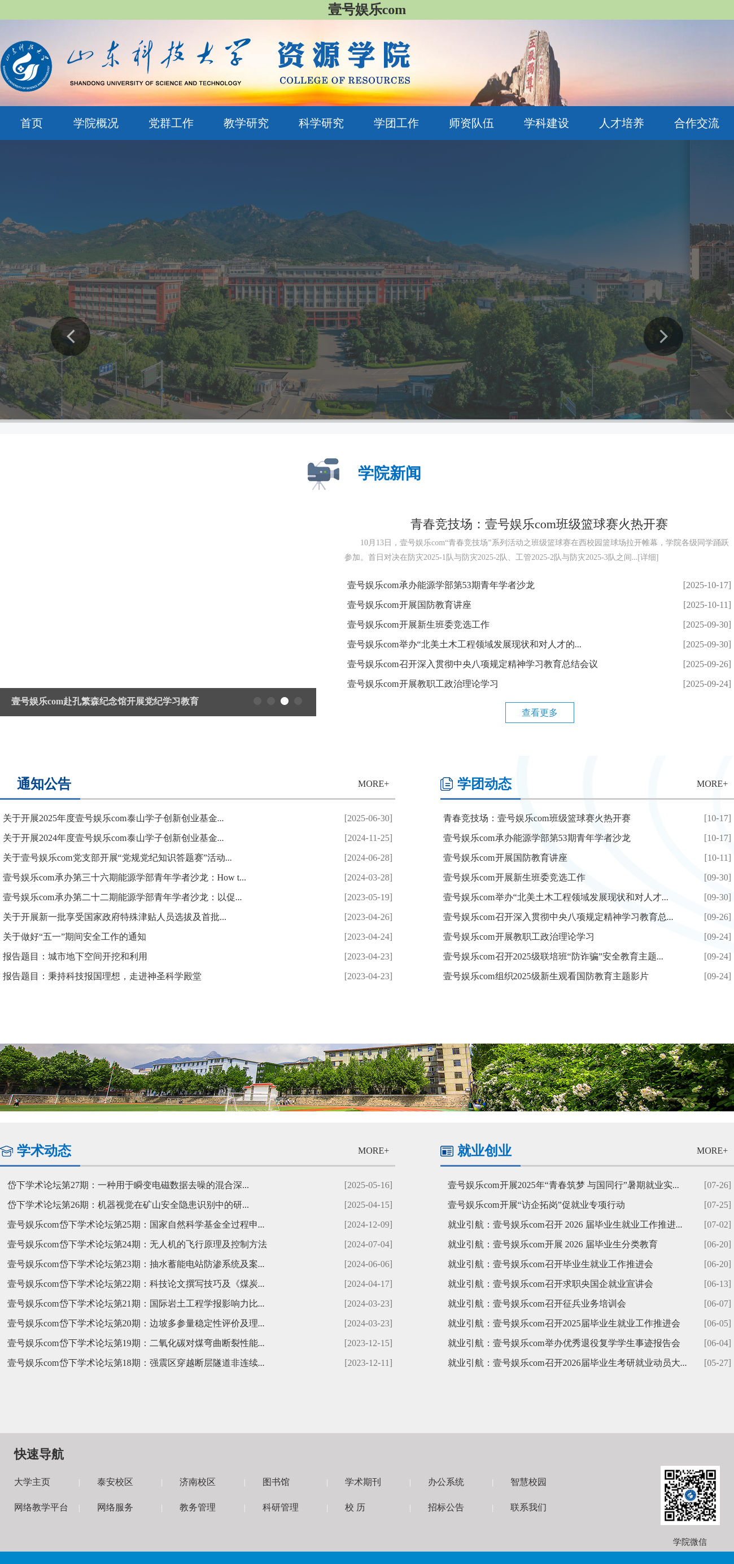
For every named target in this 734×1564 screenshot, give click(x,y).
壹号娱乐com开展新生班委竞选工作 (418, 624)
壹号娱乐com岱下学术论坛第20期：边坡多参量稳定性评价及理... (136, 1323)
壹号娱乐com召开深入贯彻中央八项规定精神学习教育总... (558, 917)
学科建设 (546, 123)
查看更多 (540, 712)
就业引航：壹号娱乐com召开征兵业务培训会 (537, 1303)
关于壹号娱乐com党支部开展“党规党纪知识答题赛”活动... (117, 857)
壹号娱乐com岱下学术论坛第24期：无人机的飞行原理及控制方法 (137, 1244)
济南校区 (198, 1482)
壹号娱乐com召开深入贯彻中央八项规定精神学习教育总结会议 (472, 664)
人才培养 (621, 123)
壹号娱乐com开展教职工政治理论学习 (423, 684)
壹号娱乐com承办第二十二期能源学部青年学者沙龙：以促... (122, 897)
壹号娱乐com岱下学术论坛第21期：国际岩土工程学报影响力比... (136, 1303)
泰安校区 (115, 1482)
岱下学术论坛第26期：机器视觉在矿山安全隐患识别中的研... (128, 1205)
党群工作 (171, 123)
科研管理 (281, 1507)
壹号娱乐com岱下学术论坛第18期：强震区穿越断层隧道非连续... (136, 1363)
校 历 (355, 1507)
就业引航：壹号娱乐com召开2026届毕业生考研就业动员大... (567, 1363)
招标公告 (446, 1507)
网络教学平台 (41, 1507)
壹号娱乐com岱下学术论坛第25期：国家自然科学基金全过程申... (136, 1224)
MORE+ (373, 783)
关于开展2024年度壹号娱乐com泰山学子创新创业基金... (113, 838)
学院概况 (96, 123)
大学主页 (32, 1482)
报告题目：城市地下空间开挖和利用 (75, 956)
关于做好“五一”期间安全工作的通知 (74, 936)
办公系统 (446, 1482)
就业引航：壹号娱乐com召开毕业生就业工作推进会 (550, 1264)
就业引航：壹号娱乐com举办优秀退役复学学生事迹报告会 (564, 1343)
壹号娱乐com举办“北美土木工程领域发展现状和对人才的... (464, 644)
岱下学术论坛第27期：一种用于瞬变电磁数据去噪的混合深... (128, 1185)
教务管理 (198, 1507)
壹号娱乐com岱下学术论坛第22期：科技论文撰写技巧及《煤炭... (136, 1284)
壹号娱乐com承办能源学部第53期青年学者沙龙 (441, 585)
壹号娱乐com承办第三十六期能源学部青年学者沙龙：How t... (124, 877)
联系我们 (528, 1507)
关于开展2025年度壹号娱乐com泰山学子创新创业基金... (113, 818)
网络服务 (115, 1507)
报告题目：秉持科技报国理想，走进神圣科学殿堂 (102, 976)
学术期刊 (363, 1482)
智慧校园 (528, 1482)
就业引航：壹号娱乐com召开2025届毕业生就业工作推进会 (564, 1323)
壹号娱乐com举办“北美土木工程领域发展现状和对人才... (556, 897)
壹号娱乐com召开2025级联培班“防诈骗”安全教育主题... (553, 956)
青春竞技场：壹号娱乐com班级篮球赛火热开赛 (539, 524)
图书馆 (276, 1482)
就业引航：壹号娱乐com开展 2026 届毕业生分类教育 (553, 1244)
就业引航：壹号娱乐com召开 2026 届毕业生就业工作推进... (565, 1224)
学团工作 (396, 123)
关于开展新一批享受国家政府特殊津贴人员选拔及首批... (114, 917)
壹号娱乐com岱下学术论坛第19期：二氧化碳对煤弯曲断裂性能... (136, 1343)
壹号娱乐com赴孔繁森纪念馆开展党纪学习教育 (105, 701)
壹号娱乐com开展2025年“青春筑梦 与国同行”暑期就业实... (563, 1185)
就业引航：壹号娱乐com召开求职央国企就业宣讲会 (550, 1284)
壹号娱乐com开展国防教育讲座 (409, 605)
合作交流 (696, 123)
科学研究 (321, 123)
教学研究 (246, 123)
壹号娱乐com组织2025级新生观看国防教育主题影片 (546, 976)
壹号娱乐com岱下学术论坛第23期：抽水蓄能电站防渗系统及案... (136, 1264)
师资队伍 (471, 123)
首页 (31, 123)
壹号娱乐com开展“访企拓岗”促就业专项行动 (536, 1205)
